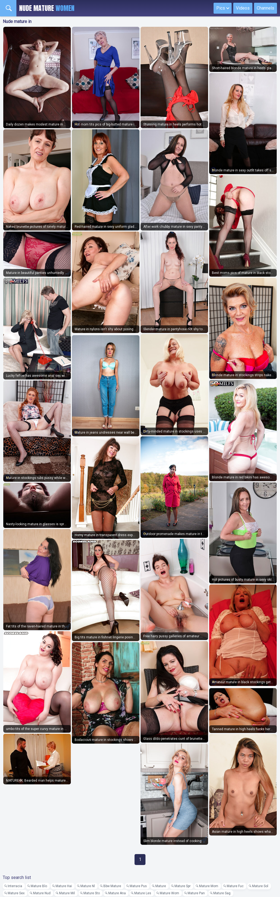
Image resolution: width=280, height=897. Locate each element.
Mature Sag (222, 893)
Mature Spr (182, 886)
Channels (265, 8)
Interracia (15, 886)
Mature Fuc (235, 886)
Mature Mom (208, 886)
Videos (243, 8)
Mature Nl (87, 886)
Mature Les (142, 893)
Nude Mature (46, 8)
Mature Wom (169, 893)
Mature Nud (42, 893)
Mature (160, 886)
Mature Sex (16, 893)
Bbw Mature (112, 886)
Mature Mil (67, 893)
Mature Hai (64, 886)
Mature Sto (91, 893)
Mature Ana (117, 893)
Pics (220, 8)
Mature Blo (39, 886)
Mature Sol (260, 886)
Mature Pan (196, 893)
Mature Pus (138, 886)
